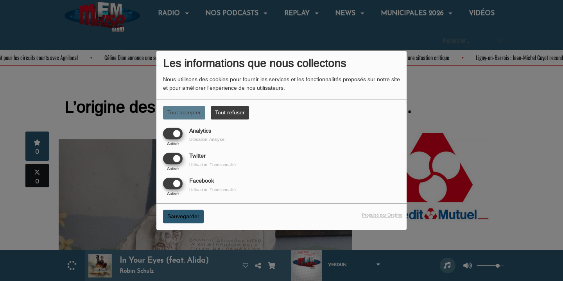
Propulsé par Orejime (382, 215)
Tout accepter (184, 112)
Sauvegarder (183, 216)
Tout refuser (230, 112)
